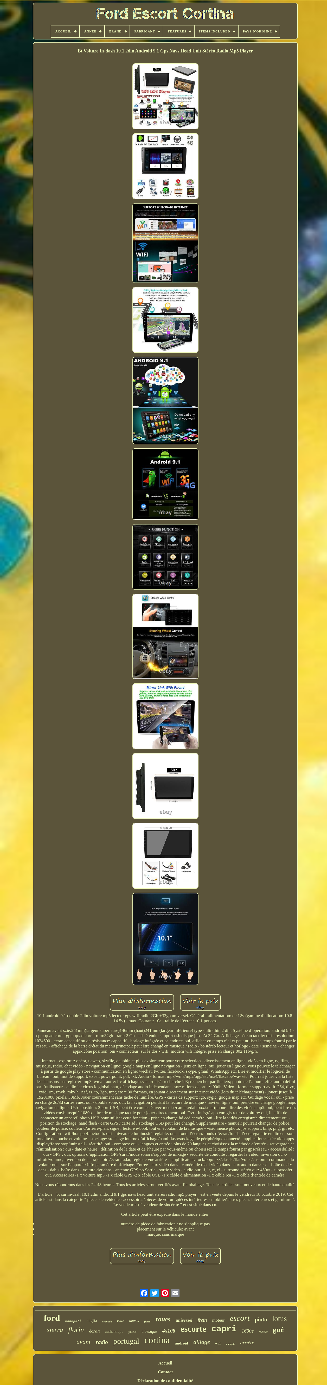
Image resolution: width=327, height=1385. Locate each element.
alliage (201, 1342)
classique (149, 1331)
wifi (218, 1343)
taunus (134, 1321)
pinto (261, 1319)
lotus (279, 1318)
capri (223, 1329)
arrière (247, 1342)
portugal (126, 1341)
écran (94, 1331)
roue (120, 1321)
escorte (193, 1329)
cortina (157, 1340)
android (181, 1343)
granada (107, 1321)
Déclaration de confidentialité (165, 1380)
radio (102, 1342)
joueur (133, 1332)
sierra (55, 1330)
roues (163, 1319)
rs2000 (263, 1332)
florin (76, 1330)
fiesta (147, 1321)
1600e (248, 1331)
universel (184, 1320)
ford (52, 1318)
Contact (165, 1371)
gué (278, 1330)
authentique (114, 1331)
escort (240, 1318)
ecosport (73, 1321)
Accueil (165, 1363)
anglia (92, 1320)
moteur (218, 1320)
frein (202, 1320)
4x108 (168, 1331)
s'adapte (230, 1344)
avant (83, 1342)
